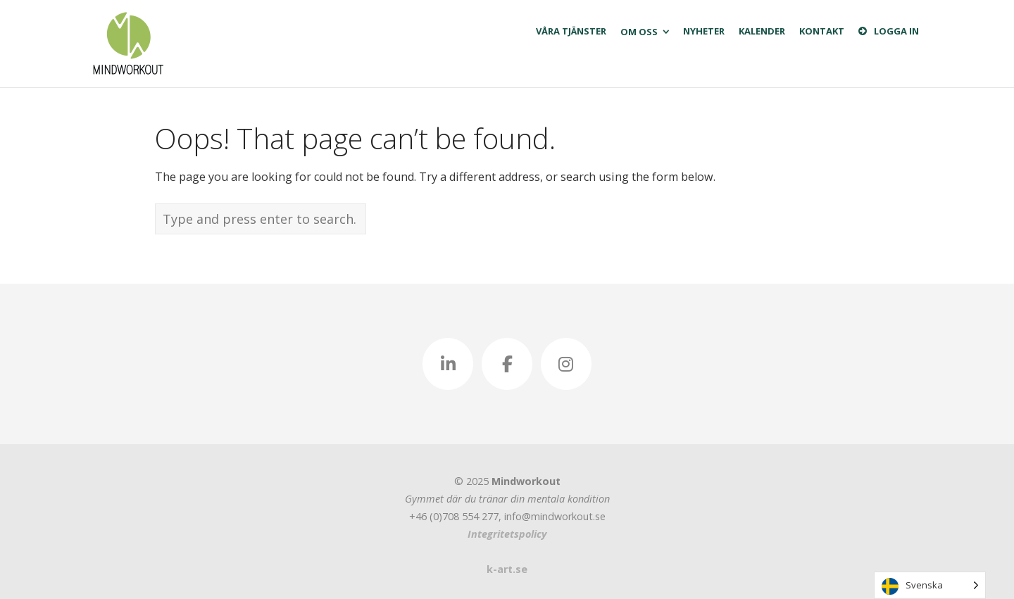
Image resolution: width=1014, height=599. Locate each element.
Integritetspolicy (507, 534)
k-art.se (507, 569)
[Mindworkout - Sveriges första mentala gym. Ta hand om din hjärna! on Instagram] (566, 364)
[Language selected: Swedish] (930, 585)
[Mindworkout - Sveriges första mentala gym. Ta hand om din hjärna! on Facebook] (507, 364)
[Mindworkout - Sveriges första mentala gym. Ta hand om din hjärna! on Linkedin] (448, 364)
